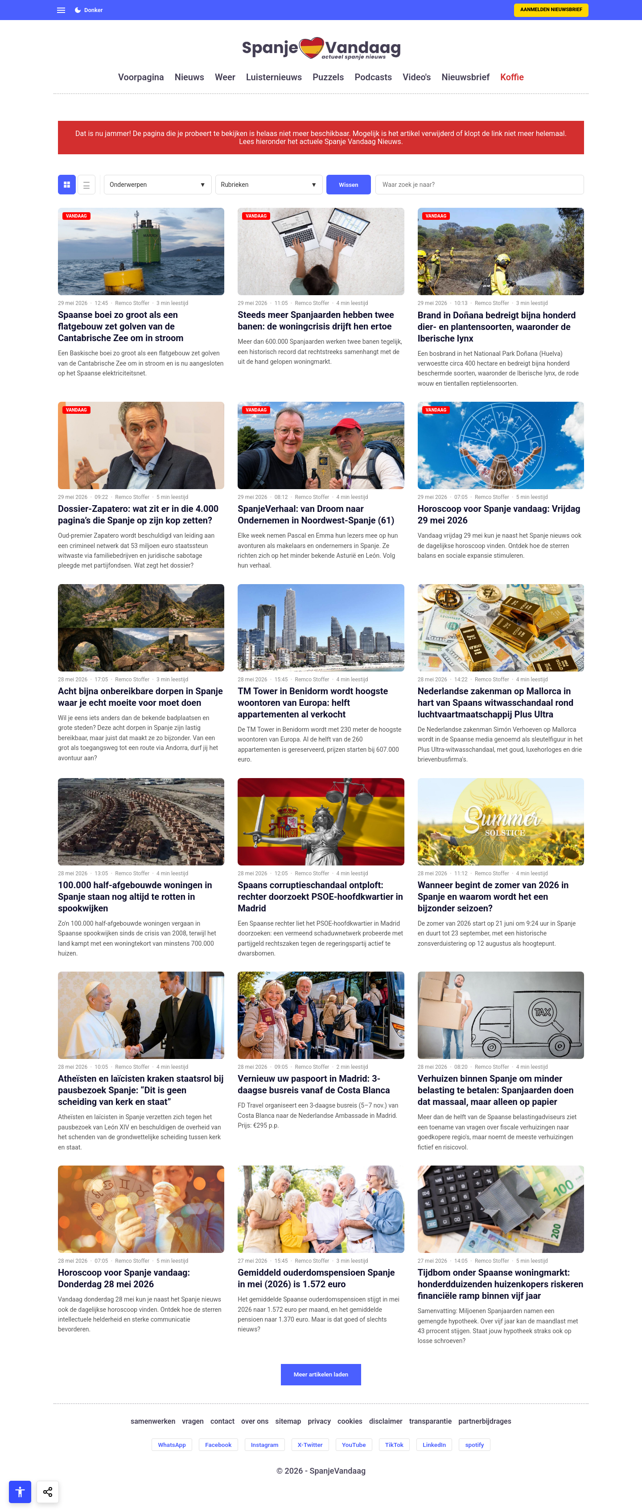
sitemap (288, 1421)
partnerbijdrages (484, 1421)
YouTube (355, 1444)
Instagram (262, 1444)
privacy (319, 1421)
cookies (349, 1421)
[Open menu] (61, 10)
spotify (480, 1444)
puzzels (328, 77)
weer (225, 77)
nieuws (189, 77)
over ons (254, 1421)
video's (417, 77)
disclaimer (386, 1421)
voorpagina (141, 77)
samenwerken (153, 1421)
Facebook (214, 1444)
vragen (193, 1421)
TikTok (397, 1444)
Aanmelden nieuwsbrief (551, 9)
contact (222, 1421)
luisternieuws (274, 77)
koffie (512, 77)
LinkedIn (438, 1444)
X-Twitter (310, 1444)
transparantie (430, 1421)
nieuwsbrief (466, 77)
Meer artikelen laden (321, 1374)
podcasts (373, 77)
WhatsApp (166, 1444)
